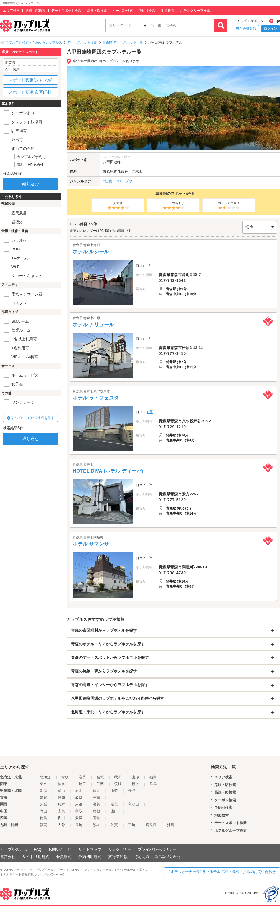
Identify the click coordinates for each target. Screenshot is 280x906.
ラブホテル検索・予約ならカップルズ (34, 42)
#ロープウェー (127, 181)
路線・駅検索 (35, 10)
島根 (96, 811)
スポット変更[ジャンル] (30, 79)
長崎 (78, 825)
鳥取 (78, 811)
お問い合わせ (60, 849)
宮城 (100, 777)
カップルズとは (13, 849)
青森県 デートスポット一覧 (122, 42)
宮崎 (131, 825)
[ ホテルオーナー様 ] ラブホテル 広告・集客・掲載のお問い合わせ (222, 872)
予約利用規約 (89, 856)
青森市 (119, 171)
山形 (135, 777)
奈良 (114, 804)
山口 (114, 811)
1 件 (150, 412)
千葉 (100, 784)
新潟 (43, 791)
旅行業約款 (118, 856)
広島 (61, 811)
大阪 (43, 804)
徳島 (43, 818)
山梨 (114, 791)
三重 (96, 797)
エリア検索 (11, 10)
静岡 (61, 797)
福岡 (43, 825)
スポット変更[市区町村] (30, 92)
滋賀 (96, 804)
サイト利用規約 (35, 856)
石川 (78, 791)
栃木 (135, 784)
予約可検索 (147, 10)
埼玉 (82, 784)
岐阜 (78, 797)
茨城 (117, 784)
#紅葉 (107, 181)
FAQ (38, 849)
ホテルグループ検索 (195, 10)
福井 (96, 791)
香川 (61, 818)
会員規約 (64, 856)
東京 (43, 784)
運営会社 (8, 856)
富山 (61, 791)
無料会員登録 (246, 29)
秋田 (117, 777)
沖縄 (170, 825)
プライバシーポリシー (157, 849)
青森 (64, 777)
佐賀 (114, 825)
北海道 (45, 777)
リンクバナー (119, 849)
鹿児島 (151, 825)
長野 (131, 791)
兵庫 (61, 804)
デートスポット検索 (66, 10)
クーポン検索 (123, 10)
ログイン (270, 29)
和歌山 (133, 804)
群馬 (153, 784)
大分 (61, 825)
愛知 (43, 797)
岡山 (43, 811)
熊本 (96, 825)
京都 (78, 804)
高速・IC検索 (97, 10)
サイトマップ (89, 849)
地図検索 (167, 10)
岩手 (82, 777)
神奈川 (63, 784)
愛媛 (78, 818)
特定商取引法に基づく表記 (157, 856)
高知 (96, 818)
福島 (153, 777)
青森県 (108, 171)
